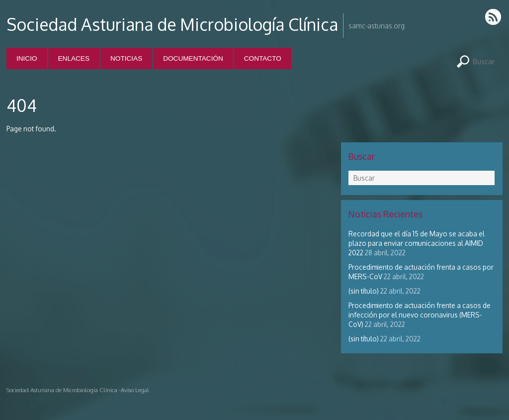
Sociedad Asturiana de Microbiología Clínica (172, 24)
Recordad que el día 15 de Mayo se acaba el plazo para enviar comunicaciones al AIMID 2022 (416, 243)
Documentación (193, 58)
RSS (494, 16)
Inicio (26, 58)
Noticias (126, 58)
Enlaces (73, 58)
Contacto (262, 58)
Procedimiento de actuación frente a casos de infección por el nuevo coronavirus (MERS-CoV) (419, 314)
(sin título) (363, 291)
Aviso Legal (135, 390)
